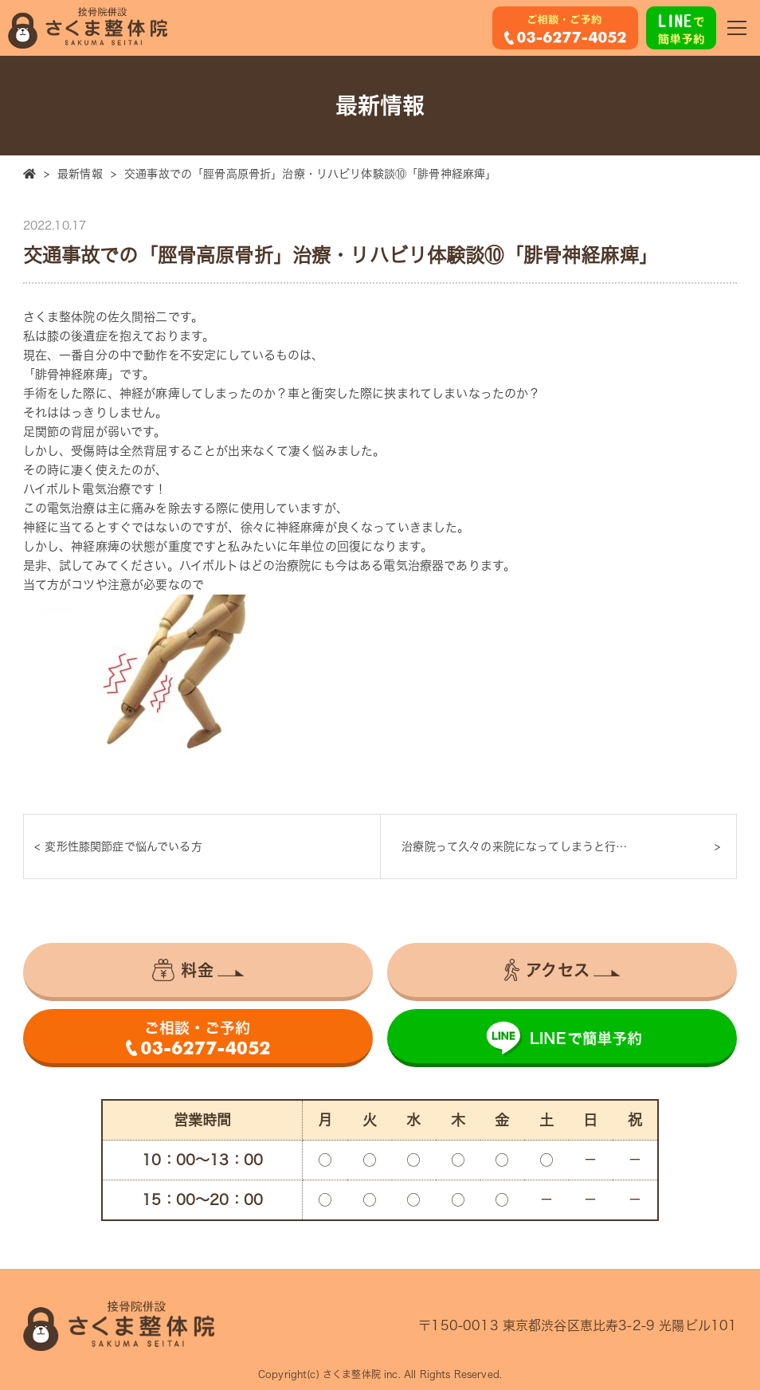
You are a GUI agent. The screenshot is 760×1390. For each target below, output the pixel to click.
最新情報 (80, 173)
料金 (183, 970)
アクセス (546, 970)
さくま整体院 (352, 1374)
